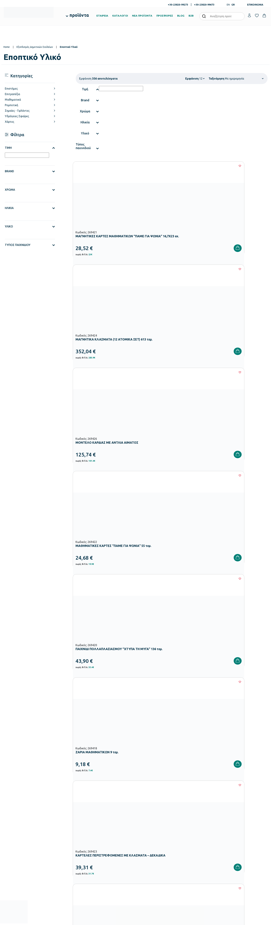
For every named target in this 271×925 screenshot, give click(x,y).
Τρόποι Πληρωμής (192, 846)
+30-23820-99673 (204, 4)
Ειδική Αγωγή (100, 878)
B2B (191, 15)
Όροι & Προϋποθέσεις (194, 862)
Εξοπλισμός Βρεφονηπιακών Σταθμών (113, 845)
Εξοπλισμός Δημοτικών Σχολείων (35, 47)
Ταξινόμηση (216, 78)
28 (182, 570)
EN (228, 4)
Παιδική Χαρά (100, 867)
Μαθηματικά (13, 99)
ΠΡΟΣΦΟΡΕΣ (164, 15)
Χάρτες (9, 121)
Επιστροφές (189, 857)
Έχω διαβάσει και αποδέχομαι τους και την (194, 786)
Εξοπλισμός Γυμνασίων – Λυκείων (110, 861)
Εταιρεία (142, 840)
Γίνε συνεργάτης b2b (148, 868)
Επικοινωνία (234, 851)
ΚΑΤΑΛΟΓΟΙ (120, 15)
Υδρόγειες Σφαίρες (17, 116)
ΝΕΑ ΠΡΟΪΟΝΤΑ (142, 15)
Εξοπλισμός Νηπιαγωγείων (106, 850)
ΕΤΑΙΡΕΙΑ (102, 15)
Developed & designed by (135, 920)
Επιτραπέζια (12, 94)
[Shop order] (244, 78)
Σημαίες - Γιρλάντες (17, 110)
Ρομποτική (11, 105)
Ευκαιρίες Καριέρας (148, 862)
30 (202, 570)
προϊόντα (79, 15)
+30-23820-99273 (178, 4)
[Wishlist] (131, 165)
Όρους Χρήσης (199, 786)
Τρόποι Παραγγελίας (193, 840)
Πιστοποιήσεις (145, 846)
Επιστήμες (11, 88)
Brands (141, 857)
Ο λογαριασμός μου (238, 840)
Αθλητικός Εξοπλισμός (104, 872)
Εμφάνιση (192, 78)
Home (6, 47)
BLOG (180, 15)
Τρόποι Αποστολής (192, 851)
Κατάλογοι (143, 851)
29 (192, 570)
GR (233, 4)
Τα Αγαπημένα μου (237, 846)
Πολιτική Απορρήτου (233, 786)
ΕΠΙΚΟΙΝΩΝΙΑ (255, 4)
